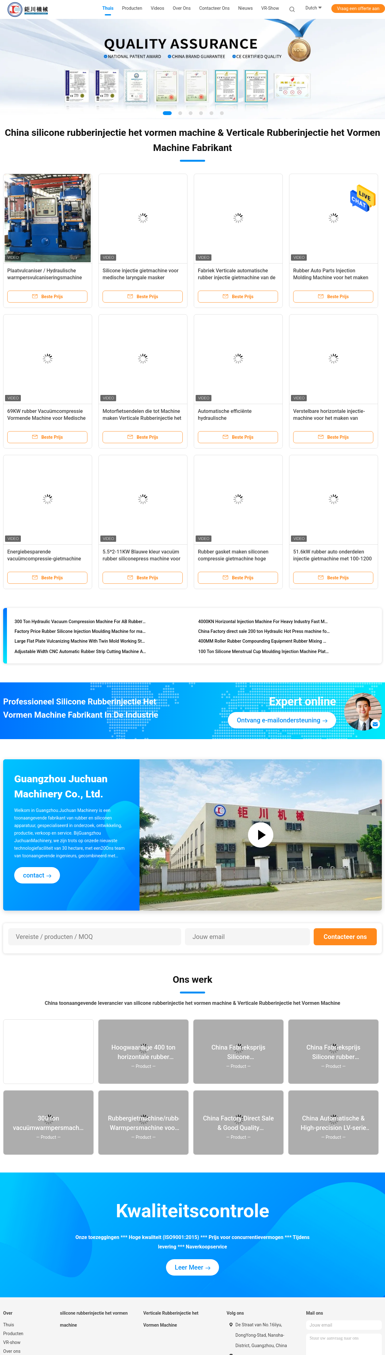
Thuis (8, 1324)
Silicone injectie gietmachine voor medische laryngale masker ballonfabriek (141, 277)
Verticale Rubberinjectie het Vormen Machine (170, 1319)
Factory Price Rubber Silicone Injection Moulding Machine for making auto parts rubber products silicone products (80, 632)
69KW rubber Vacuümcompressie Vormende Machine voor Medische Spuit (46, 418)
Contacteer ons (345, 937)
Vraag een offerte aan (358, 8)
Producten (13, 1333)
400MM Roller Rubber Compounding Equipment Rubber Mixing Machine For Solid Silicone (264, 642)
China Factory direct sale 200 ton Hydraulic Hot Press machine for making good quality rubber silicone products (264, 632)
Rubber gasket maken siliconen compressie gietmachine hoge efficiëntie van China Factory (233, 559)
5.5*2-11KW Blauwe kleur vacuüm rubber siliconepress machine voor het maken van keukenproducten (142, 559)
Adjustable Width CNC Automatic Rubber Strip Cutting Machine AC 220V (80, 652)
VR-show (270, 8)
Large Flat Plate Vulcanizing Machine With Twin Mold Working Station (80, 642)
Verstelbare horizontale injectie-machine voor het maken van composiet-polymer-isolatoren (329, 418)
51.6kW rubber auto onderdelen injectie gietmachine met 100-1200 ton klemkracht (332, 559)
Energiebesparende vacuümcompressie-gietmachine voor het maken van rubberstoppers (47, 559)
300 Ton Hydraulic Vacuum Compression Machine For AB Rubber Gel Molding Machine (80, 622)
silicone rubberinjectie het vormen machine (94, 1319)
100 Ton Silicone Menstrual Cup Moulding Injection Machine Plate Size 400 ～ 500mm (264, 652)
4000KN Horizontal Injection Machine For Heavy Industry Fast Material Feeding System (264, 622)
